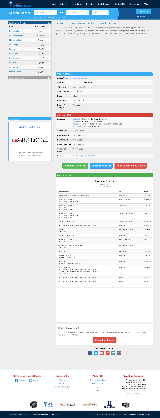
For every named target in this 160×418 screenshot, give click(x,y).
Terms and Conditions (40, 414)
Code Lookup (104, 4)
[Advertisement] (29, 97)
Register (90, 4)
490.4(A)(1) (77, 126)
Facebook (20, 380)
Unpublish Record (104, 340)
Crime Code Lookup (62, 387)
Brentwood (77, 87)
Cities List (64, 4)
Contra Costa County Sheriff (84, 156)
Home (53, 4)
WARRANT (77, 121)
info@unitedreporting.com (20, 414)
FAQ (146, 4)
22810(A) (76, 124)
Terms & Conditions (98, 380)
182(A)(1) (76, 119)
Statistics (77, 4)
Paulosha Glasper (80, 78)
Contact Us (119, 4)
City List (62, 380)
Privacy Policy (97, 384)
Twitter (33, 380)
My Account (134, 4)
